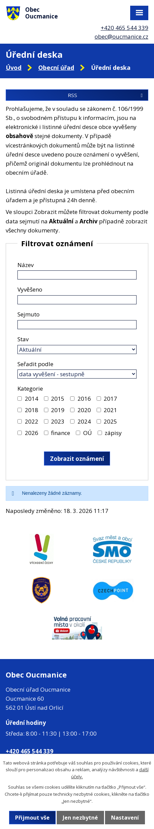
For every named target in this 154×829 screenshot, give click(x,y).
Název (25, 265)
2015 (57, 398)
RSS (106, 95)
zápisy (113, 433)
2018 (31, 410)
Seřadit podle (35, 364)
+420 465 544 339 (124, 28)
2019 (57, 410)
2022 (31, 421)
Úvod (13, 67)
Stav (23, 339)
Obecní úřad (56, 67)
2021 (110, 410)
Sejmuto (28, 314)
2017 (110, 398)
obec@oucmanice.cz (121, 36)
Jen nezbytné (80, 817)
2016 (84, 398)
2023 (57, 421)
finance (60, 433)
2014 (31, 398)
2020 (84, 410)
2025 (110, 421)
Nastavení (125, 817)
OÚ (87, 433)
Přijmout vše (32, 817)
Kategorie (30, 388)
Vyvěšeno (29, 289)
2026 (31, 433)
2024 (84, 421)
